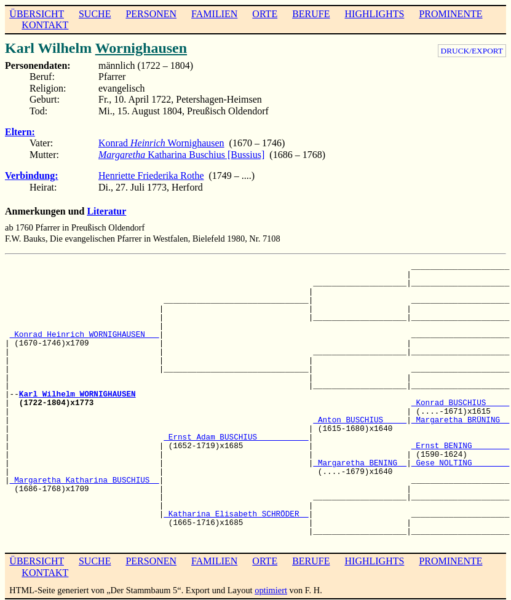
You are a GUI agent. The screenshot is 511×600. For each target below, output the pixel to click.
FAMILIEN (214, 14)
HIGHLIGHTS (375, 14)
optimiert (271, 590)
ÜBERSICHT (36, 14)
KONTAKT (45, 25)
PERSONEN (150, 14)
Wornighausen (141, 48)
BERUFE (311, 14)
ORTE (264, 14)
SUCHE (95, 14)
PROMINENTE (450, 14)
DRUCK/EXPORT (472, 50)
